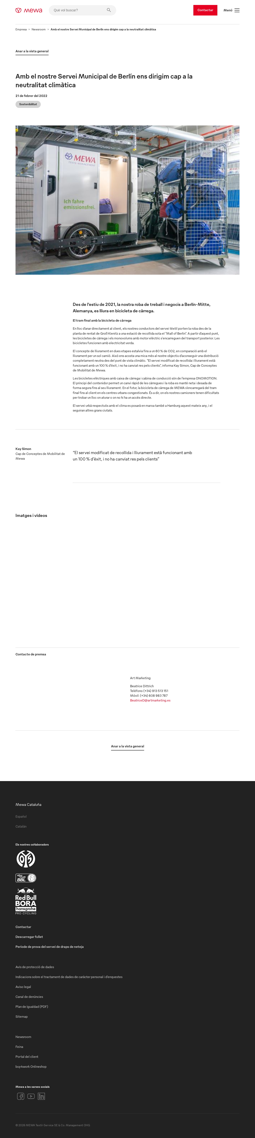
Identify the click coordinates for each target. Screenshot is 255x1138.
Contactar (205, 10)
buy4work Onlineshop (31, 1066)
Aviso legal (23, 987)
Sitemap (22, 1016)
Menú (231, 10)
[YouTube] (31, 1096)
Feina (19, 1047)
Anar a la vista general (32, 51)
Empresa (21, 29)
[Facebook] (21, 1096)
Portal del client (27, 1056)
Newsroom (39, 29)
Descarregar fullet (29, 937)
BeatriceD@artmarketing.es (150, 700)
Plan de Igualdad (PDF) (32, 1006)
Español (21, 816)
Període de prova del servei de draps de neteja (50, 947)
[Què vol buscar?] (82, 10)
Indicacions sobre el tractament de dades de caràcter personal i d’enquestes (69, 977)
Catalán (21, 826)
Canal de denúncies (29, 997)
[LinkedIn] (41, 1096)
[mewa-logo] (29, 10)
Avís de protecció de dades (35, 967)
